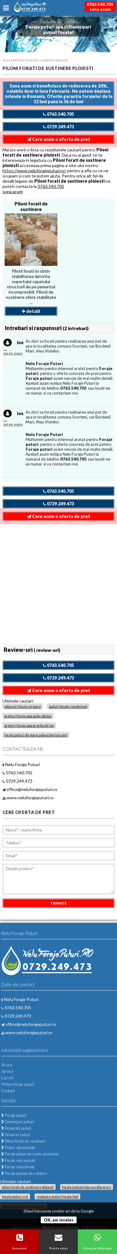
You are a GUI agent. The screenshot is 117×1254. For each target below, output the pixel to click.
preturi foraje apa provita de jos (29, 725)
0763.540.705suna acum (100, 7)
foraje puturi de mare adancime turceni (35, 735)
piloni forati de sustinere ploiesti (28, 1187)
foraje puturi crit (15, 1196)
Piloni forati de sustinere (31, 206)
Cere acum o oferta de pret (58, 139)
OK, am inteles (58, 1219)
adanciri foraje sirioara (22, 706)
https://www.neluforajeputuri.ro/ (34, 170)
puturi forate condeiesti (68, 706)
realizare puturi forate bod (57, 1196)
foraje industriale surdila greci (86, 1187)
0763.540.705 (58, 114)
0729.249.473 (58, 126)
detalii (31, 311)
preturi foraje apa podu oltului (28, 716)
